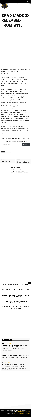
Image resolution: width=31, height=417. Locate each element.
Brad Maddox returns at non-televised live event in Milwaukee (15, 296)
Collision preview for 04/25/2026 (12, 345)
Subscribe (25, 144)
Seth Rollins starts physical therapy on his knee (7, 161)
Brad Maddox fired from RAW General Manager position (15, 301)
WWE (3, 362)
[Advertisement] (15, 50)
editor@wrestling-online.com (23, 411)
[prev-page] (13, 311)
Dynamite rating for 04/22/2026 (12, 355)
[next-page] (17, 311)
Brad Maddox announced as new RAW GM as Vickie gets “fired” (15, 307)
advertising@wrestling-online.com (22, 413)
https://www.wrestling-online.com (17, 169)
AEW (3, 343)
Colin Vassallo (17, 168)
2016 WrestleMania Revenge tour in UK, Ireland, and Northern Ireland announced (23, 162)
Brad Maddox (7, 151)
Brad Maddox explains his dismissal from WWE (15, 290)
